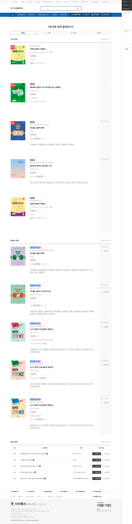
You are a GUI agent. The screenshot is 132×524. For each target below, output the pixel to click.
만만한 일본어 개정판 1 (27, 472)
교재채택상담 (58, 496)
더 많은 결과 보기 (106, 39)
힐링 (74, 182)
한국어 (38, 1)
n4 (89, 269)
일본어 (23, 1)
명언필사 (69, 182)
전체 (23, 33)
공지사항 (63, 14)
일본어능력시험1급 (35, 352)
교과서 (57, 1)
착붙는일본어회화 (43, 144)
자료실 (54, 14)
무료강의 (105, 251)
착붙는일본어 (34, 144)
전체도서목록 (77, 14)
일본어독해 (51, 270)
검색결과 (18, 19)
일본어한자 (40, 311)
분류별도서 (21, 14)
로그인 (86, 1)
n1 (67, 349)
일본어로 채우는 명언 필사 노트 (29, 466)
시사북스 (15, 1)
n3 (92, 269)
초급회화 (58, 144)
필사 (32, 182)
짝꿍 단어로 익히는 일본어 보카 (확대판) (32, 478)
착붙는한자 (85, 311)
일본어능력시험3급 (35, 427)
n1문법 (71, 349)
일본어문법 (45, 349)
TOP (127, 49)
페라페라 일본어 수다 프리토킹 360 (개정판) (33, 453)
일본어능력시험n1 (61, 349)
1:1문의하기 (125, 5)
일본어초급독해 (83, 270)
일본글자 (92, 311)
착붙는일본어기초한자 (42, 314)
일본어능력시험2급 (35, 386)
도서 (48, 33)
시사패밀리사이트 (97, 496)
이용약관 (20, 496)
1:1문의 (39, 496)
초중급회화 (64, 144)
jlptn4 (32, 272)
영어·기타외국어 (47, 1)
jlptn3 (36, 272)
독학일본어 (71, 144)
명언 (64, 182)
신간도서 (87, 14)
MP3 (99, 33)
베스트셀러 (96, 14)
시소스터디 (66, 1)
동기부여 (86, 182)
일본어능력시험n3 (61, 425)
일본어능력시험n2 (61, 384)
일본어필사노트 (50, 182)
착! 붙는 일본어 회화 (26, 460)
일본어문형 (52, 349)
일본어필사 (42, 182)
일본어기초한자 (48, 311)
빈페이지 (75, 1)
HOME (12, 18)
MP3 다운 (105, 454)
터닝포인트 (79, 182)
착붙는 (71, 311)
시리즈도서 (106, 14)
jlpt (40, 349)
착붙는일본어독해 (43, 270)
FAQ (44, 496)
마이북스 (105, 1)
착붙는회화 (51, 144)
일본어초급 (67, 270)
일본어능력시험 (34, 349)
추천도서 (32, 14)
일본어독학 (65, 311)
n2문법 (71, 384)
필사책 (36, 182)
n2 (67, 383)
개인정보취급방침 (30, 496)
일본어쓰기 (58, 182)
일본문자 (33, 314)
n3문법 (71, 425)
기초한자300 (52, 314)
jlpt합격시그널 (78, 349)
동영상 (73, 33)
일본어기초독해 (59, 270)
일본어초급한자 (57, 311)
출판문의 (50, 496)
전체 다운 (96, 454)
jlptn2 (91, 383)
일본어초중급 (75, 270)
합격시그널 (85, 349)
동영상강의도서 (43, 14)
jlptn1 (91, 349)
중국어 (30, 1)
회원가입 (96, 1)
